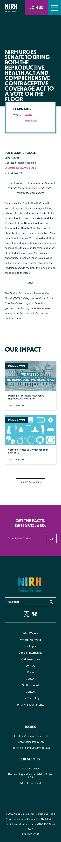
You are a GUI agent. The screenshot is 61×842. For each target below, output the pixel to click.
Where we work (32, 121)
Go (51, 539)
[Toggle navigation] (54, 7)
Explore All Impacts (30, 482)
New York (28, 115)
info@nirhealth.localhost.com (20, 824)
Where (17, 114)
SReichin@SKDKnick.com (22, 168)
